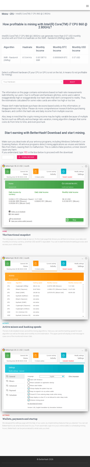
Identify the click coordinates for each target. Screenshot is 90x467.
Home (4, 231)
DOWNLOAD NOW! (28, 157)
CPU (12, 14)
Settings (6, 415)
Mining (5, 14)
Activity (5, 323)
